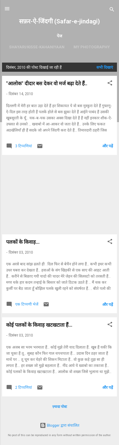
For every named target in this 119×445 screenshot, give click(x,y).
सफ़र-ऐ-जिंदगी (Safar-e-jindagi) (59, 21)
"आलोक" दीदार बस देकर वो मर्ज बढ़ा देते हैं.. (46, 83)
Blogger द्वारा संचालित (59, 425)
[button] (110, 84)
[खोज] (112, 10)
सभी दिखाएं (104, 67)
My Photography (92, 47)
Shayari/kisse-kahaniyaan (36, 47)
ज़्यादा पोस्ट (59, 407)
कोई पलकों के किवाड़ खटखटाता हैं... (39, 325)
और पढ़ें (107, 146)
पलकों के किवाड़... (23, 242)
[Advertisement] (59, 194)
